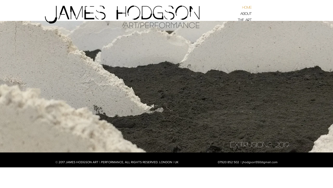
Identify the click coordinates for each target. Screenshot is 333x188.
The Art (245, 19)
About (246, 13)
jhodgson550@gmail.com (260, 162)
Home (247, 7)
